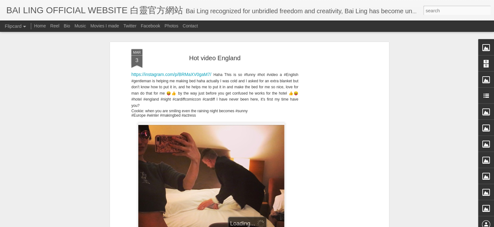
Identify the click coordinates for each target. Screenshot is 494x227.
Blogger (286, 223)
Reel (55, 25)
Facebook (150, 25)
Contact (190, 25)
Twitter (129, 25)
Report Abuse (304, 223)
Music (80, 25)
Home (40, 25)
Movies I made (104, 25)
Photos (171, 25)
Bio (67, 25)
